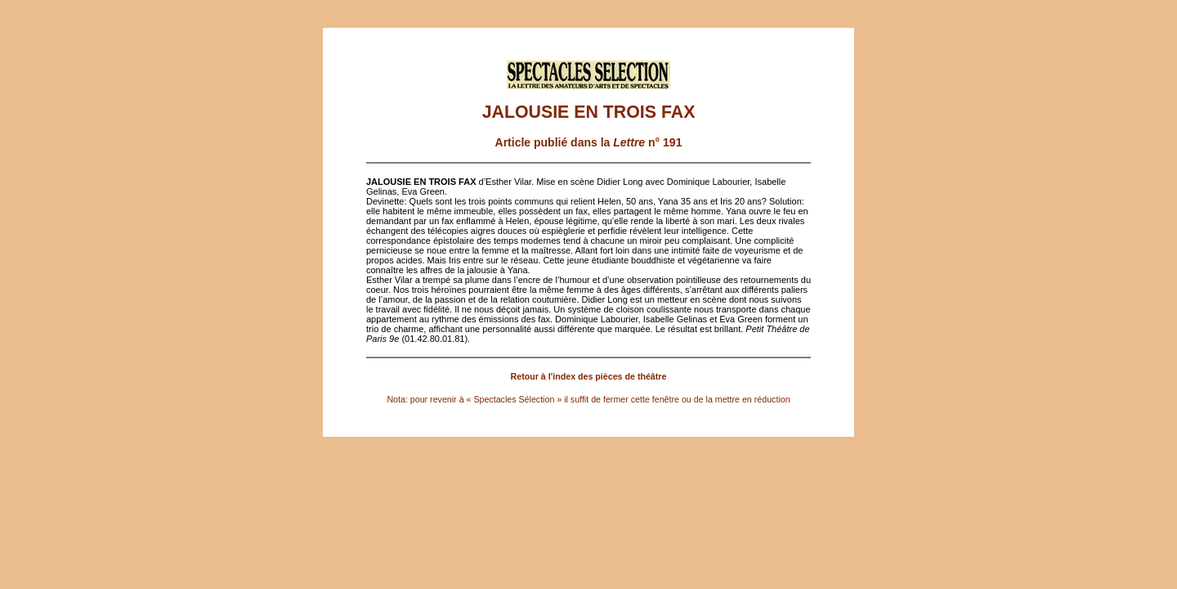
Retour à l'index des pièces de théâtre (589, 376)
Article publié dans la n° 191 (588, 142)
